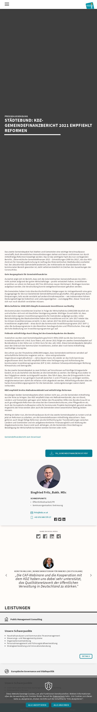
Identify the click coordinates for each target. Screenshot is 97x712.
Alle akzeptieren (37, 705)
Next (90, 575)
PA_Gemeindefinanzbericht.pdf (71, 453)
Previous (6, 575)
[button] (38, 536)
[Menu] (7, 4)
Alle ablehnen (61, 705)
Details (87, 657)
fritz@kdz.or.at (41, 512)
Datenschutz (59, 696)
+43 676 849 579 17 (42, 517)
